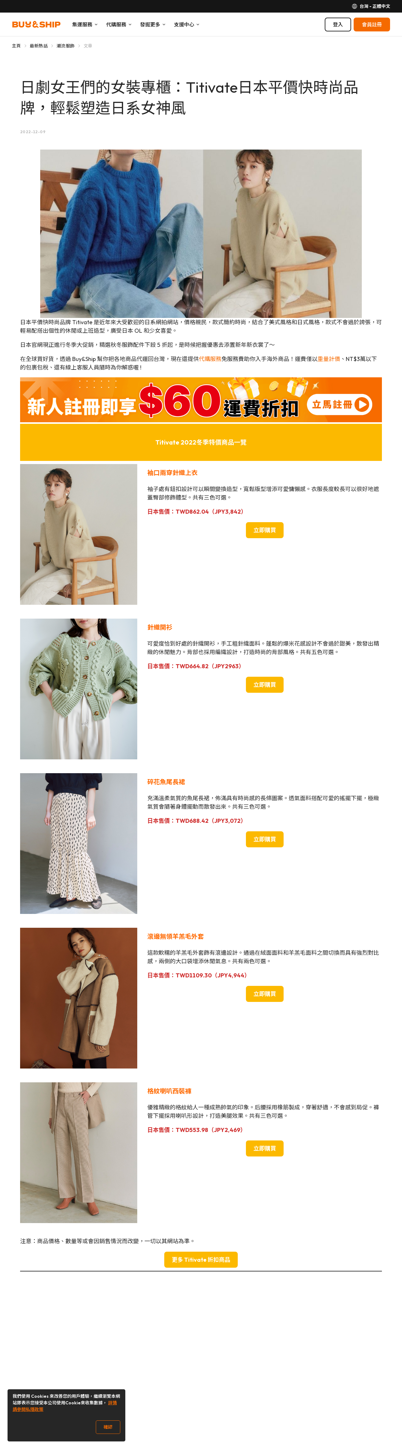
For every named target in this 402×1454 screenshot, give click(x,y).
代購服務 (210, 359)
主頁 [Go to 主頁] (16, 46)
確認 (108, 1427)
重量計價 (329, 359)
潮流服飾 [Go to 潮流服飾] (65, 46)
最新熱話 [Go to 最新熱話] (39, 46)
